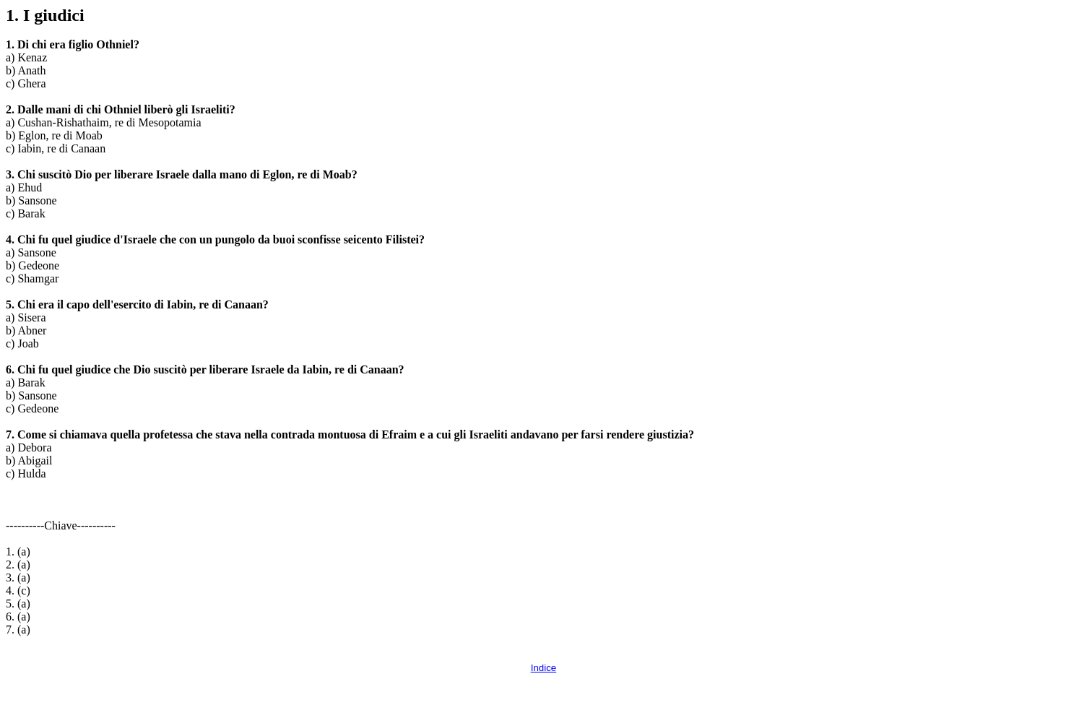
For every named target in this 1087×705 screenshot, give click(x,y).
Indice (544, 667)
